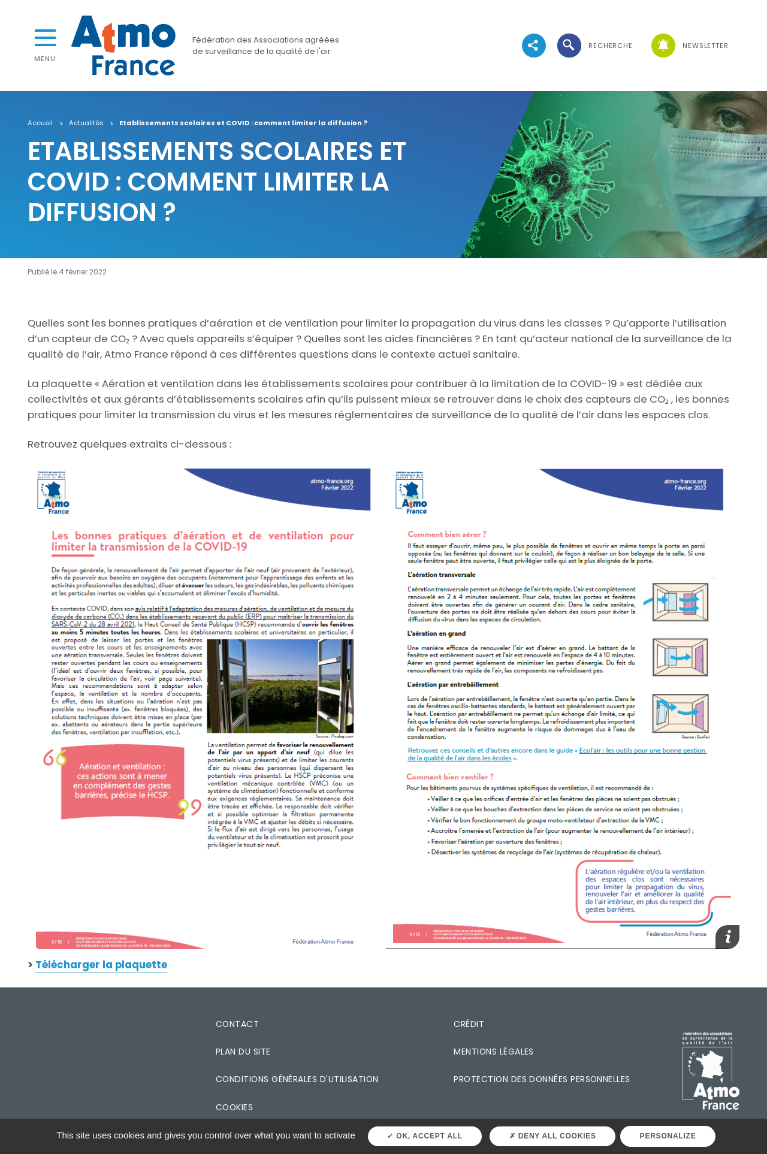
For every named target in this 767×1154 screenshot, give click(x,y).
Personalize (668, 1136)
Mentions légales (493, 1052)
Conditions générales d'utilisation (297, 1079)
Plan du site (243, 1052)
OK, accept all (424, 1136)
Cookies (234, 1107)
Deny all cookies (552, 1136)
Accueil (40, 123)
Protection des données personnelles (542, 1079)
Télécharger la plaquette (101, 964)
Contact (237, 1024)
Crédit (469, 1024)
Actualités (86, 123)
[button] (593, 45)
